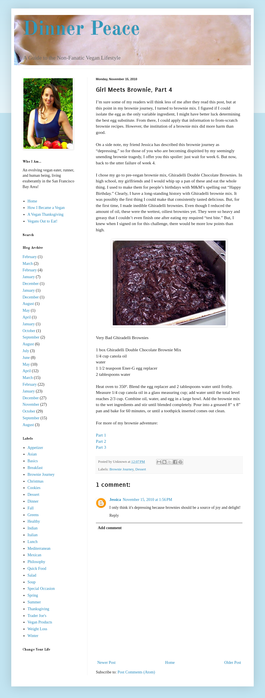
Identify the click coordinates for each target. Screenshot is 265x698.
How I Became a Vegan (46, 208)
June (26, 357)
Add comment (110, 528)
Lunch (33, 542)
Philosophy (36, 562)
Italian (33, 535)
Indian (33, 528)
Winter (33, 636)
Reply (114, 515)
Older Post (232, 662)
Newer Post (106, 662)
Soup (32, 582)
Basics (33, 461)
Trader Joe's (37, 616)
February (30, 257)
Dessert (140, 469)
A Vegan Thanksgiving (46, 214)
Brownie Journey (121, 469)
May (26, 310)
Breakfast (35, 468)
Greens (33, 515)
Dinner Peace (81, 30)
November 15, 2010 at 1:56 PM (147, 500)
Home (170, 662)
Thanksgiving (38, 609)
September (31, 337)
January (29, 277)
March (28, 263)
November (31, 404)
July (26, 351)
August (28, 304)
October (29, 331)
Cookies (34, 488)
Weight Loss (37, 629)
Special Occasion (41, 588)
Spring (33, 595)
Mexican (34, 555)
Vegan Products (40, 622)
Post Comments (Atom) (136, 672)
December (31, 284)
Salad (32, 575)
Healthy (34, 521)
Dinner (33, 501)
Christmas (36, 481)
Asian (32, 454)
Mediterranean (39, 548)
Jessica (115, 500)
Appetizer (35, 448)
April (27, 317)
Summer (34, 602)
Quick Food (37, 568)
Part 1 (101, 435)
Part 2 (101, 441)
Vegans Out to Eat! (43, 221)
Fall (31, 508)
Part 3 (101, 447)
